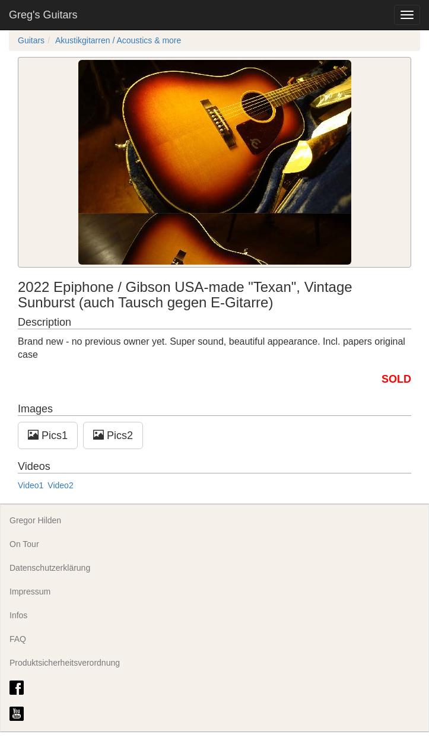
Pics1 (48, 435)
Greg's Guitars (43, 15)
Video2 (60, 485)
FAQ (17, 639)
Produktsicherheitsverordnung (64, 662)
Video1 (30, 485)
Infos (18, 615)
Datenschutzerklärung (49, 568)
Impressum (29, 591)
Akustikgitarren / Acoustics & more (118, 40)
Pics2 (113, 435)
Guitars (31, 40)
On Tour (24, 544)
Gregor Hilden (35, 520)
